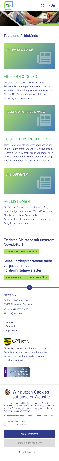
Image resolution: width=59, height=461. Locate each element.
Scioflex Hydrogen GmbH (28, 139)
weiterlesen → (28, 98)
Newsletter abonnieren (20, 251)
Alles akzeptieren (29, 433)
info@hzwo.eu (14, 313)
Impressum (11, 330)
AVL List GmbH (17, 201)
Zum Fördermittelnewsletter (25, 277)
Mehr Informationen (29, 452)
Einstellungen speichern (29, 442)
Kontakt (10, 322)
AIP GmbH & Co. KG (20, 76)
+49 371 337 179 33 (17, 309)
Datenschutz (12, 326)
